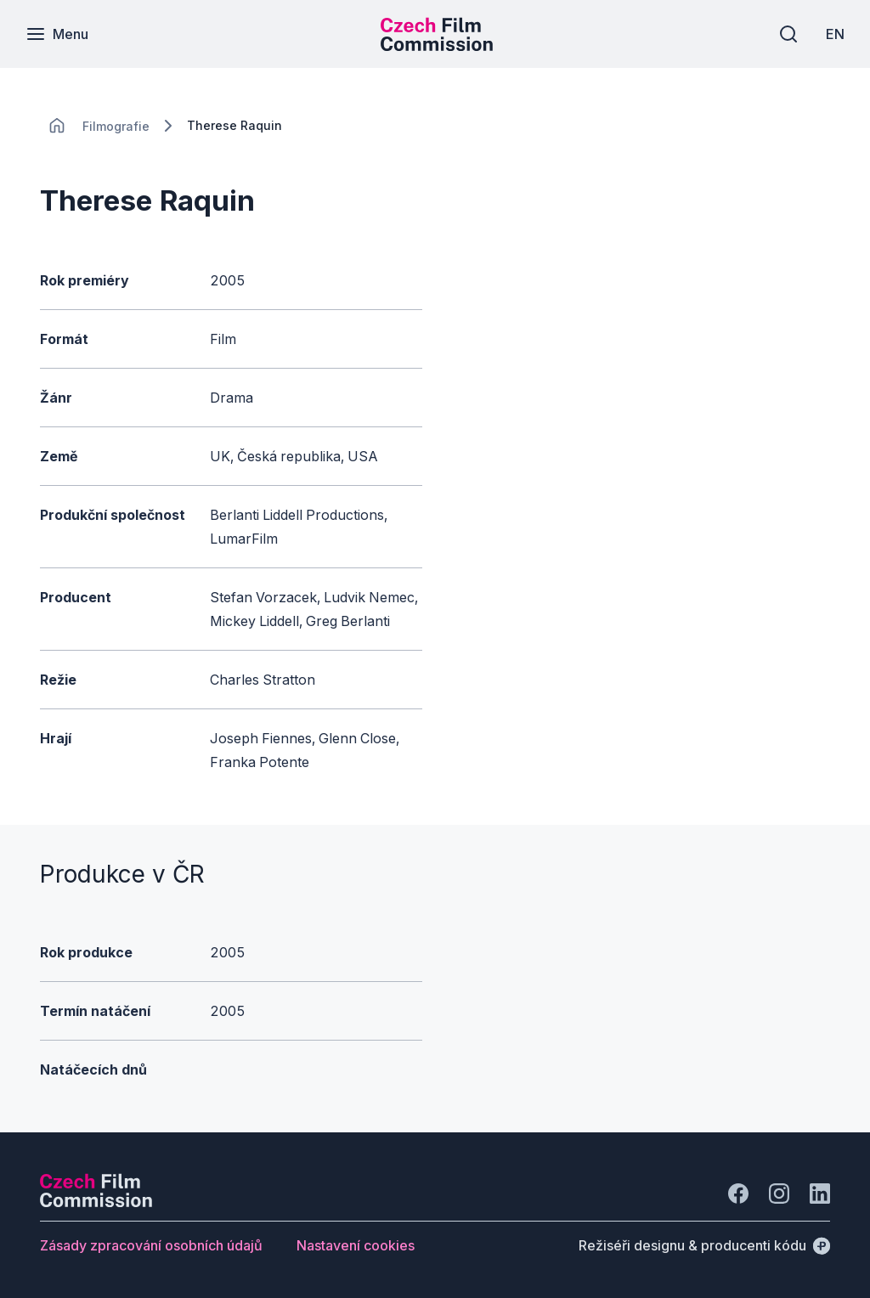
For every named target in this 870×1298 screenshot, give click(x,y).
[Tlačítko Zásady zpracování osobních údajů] (151, 1245)
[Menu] (56, 34)
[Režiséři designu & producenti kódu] (704, 1245)
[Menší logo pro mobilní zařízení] (437, 45)
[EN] (835, 34)
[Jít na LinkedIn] (819, 1193)
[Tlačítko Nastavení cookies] (356, 1245)
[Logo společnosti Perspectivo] (96, 1202)
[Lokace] (116, 126)
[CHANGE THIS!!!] (57, 126)
